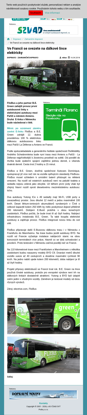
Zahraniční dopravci (33, 39)
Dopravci (17, 39)
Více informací (52, 12)
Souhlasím (35, 12)
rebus (63, 57)
